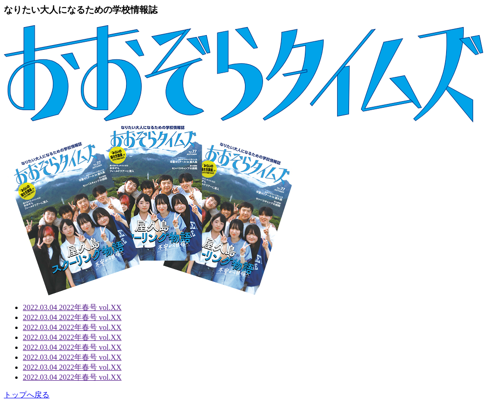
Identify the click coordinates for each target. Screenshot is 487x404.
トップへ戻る (26, 395)
